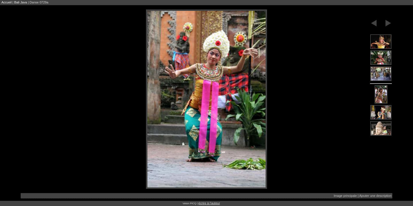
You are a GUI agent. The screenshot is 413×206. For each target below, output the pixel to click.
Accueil (6, 2)
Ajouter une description (375, 195)
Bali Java (20, 2)
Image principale (345, 195)
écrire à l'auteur (209, 203)
